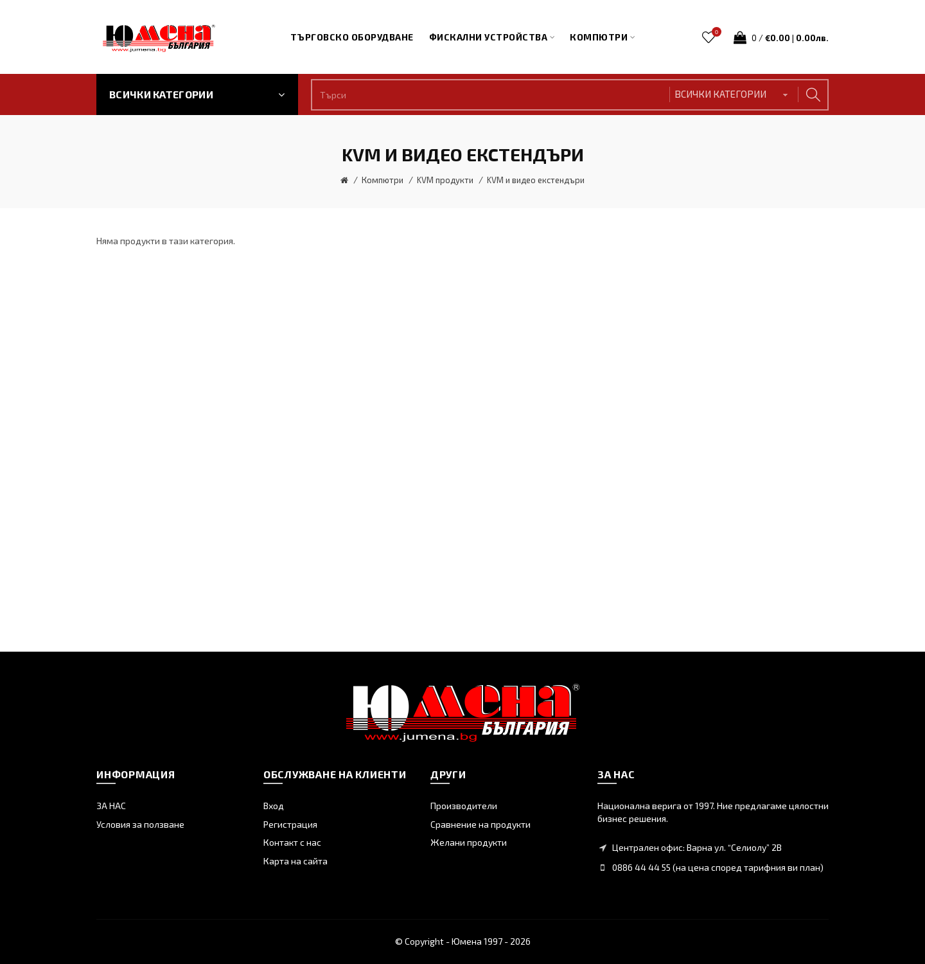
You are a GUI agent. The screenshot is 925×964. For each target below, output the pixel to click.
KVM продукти (445, 180)
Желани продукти (468, 842)
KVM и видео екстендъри (536, 180)
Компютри (382, 180)
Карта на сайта (295, 860)
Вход (273, 805)
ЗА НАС (111, 805)
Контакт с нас (292, 842)
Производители (463, 805)
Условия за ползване (140, 824)
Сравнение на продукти (480, 824)
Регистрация (290, 824)
